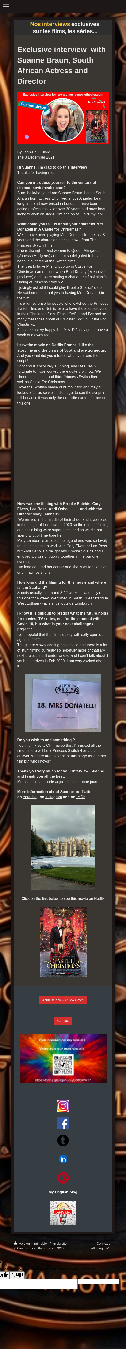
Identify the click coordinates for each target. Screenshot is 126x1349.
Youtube (30, 797)
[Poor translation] (17, 1275)
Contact (63, 1021)
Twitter (86, 792)
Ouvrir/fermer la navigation (63, 6)
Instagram (53, 797)
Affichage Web (101, 1248)
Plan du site (58, 1243)
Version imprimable (31, 1243)
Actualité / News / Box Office (63, 1000)
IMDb (80, 797)
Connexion (104, 1243)
